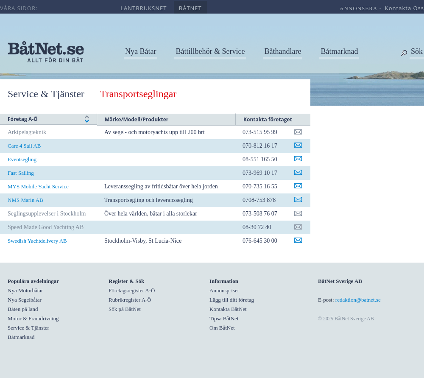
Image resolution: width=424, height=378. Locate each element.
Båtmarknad (339, 51)
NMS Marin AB (25, 200)
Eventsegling (22, 159)
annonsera (358, 8)
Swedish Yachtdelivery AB (37, 241)
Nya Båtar (140, 51)
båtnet (190, 8)
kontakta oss (404, 8)
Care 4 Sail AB (24, 146)
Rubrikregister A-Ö (130, 300)
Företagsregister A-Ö (132, 290)
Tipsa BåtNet (224, 318)
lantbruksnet (143, 8)
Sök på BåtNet (125, 309)
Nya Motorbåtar (25, 290)
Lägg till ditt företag (231, 300)
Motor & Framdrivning (33, 318)
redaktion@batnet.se (358, 300)
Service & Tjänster (46, 93)
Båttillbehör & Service (210, 51)
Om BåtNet (222, 328)
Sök (417, 51)
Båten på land (23, 309)
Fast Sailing (21, 173)
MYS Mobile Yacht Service (38, 186)
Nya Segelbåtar (25, 300)
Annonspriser (224, 290)
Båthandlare (282, 51)
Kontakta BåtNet (228, 309)
